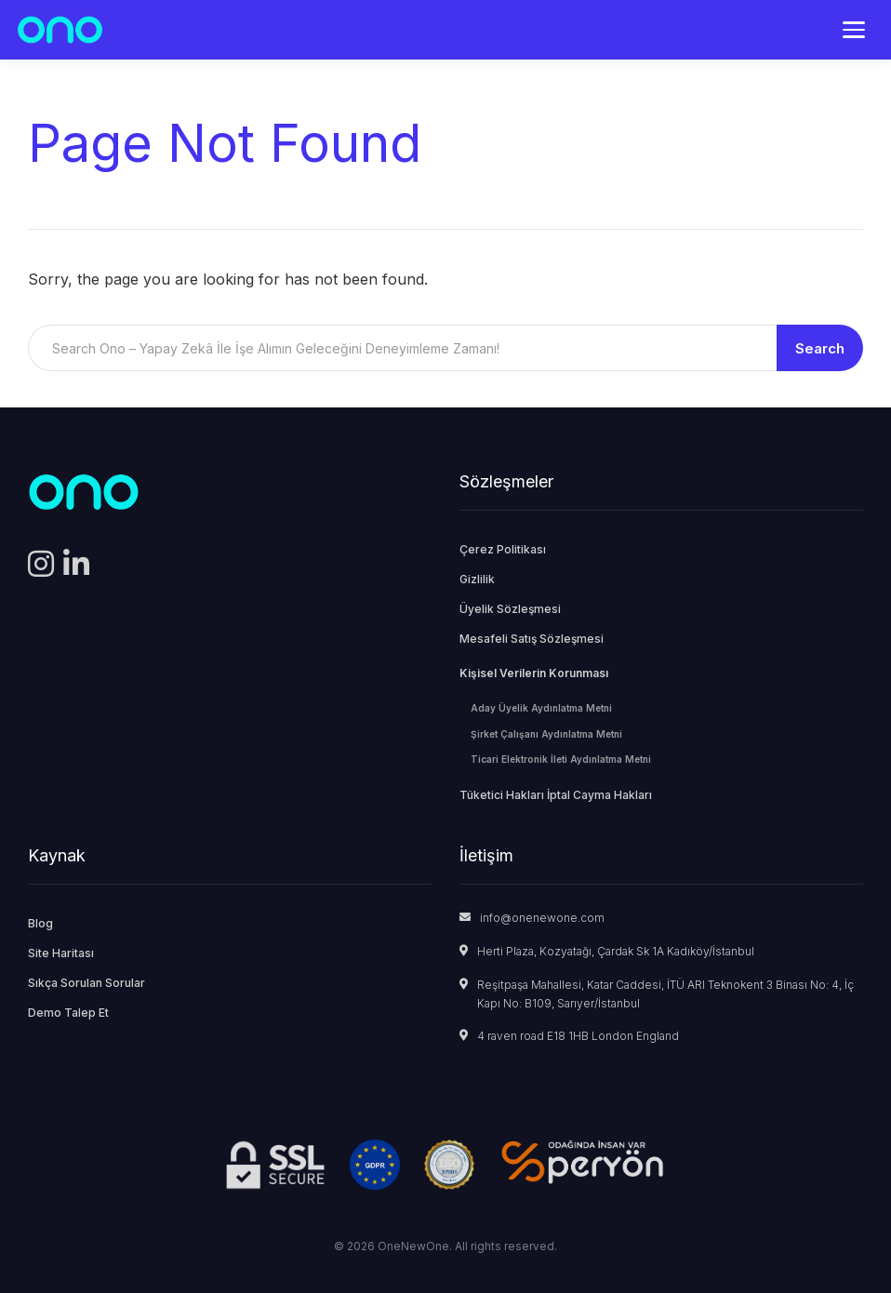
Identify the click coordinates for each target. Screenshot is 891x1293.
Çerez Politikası (502, 549)
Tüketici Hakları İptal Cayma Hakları (555, 795)
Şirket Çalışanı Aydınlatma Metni (546, 734)
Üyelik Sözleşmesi (510, 609)
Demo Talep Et (68, 1013)
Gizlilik (477, 579)
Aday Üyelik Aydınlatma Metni (541, 707)
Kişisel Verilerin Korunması (533, 673)
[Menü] (853, 29)
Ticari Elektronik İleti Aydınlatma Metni (561, 759)
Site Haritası (61, 953)
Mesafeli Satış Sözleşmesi (531, 639)
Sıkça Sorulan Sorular (86, 983)
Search (819, 348)
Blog (40, 923)
